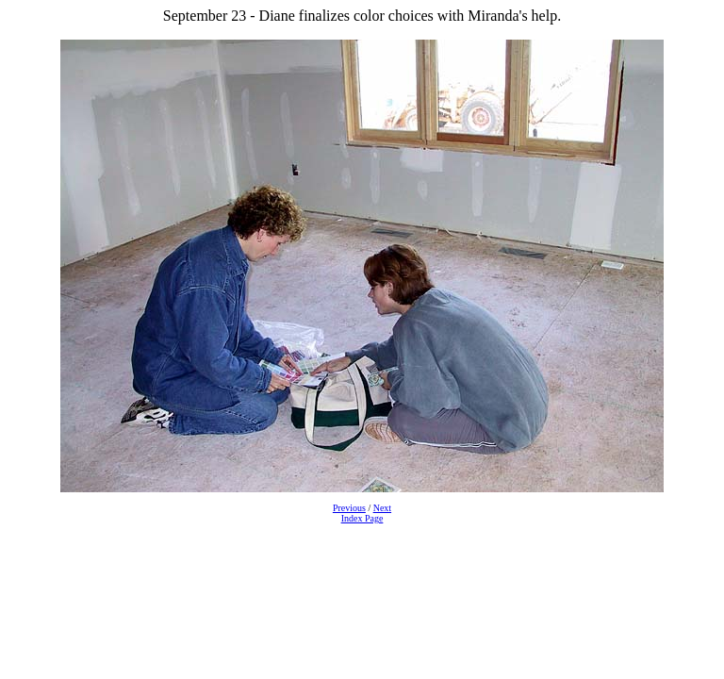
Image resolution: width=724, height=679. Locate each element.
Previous (349, 508)
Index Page (362, 518)
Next (382, 508)
